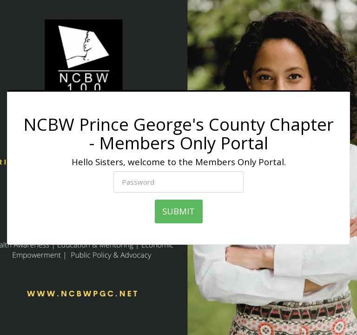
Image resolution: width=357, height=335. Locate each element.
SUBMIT (178, 211)
